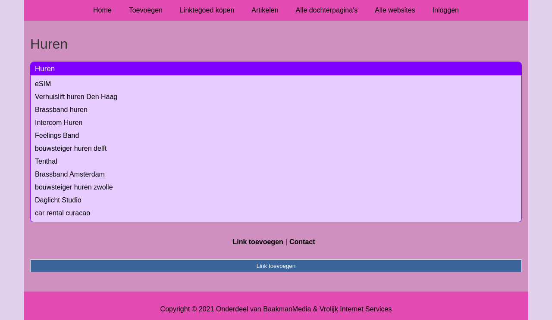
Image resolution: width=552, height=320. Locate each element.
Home (102, 10)
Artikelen (264, 10)
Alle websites (395, 10)
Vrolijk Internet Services (356, 309)
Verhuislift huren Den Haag (76, 96)
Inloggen (446, 10)
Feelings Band (57, 135)
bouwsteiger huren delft (71, 148)
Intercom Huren (58, 122)
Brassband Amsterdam (70, 174)
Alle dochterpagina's (327, 10)
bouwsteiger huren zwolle (74, 187)
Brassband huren (61, 109)
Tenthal (46, 161)
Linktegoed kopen (207, 10)
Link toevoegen (257, 241)
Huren (45, 69)
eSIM (43, 83)
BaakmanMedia (287, 309)
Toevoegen (146, 10)
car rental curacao (62, 213)
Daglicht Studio (58, 200)
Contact (302, 241)
